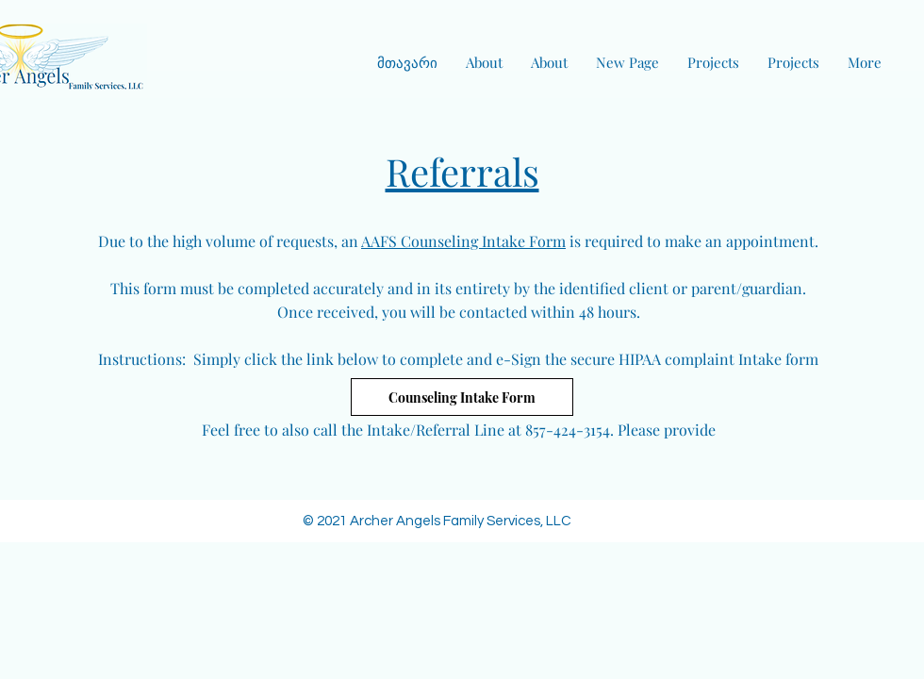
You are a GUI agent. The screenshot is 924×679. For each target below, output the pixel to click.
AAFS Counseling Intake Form (463, 241)
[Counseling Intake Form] (462, 397)
